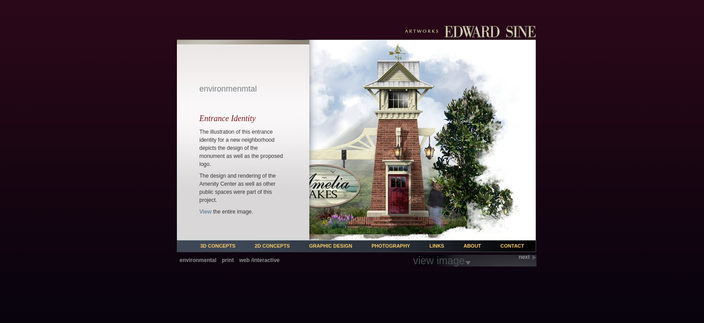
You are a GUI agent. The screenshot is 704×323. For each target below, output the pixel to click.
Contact (512, 246)
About (472, 246)
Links (436, 246)
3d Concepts (217, 246)
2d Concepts (272, 246)
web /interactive (259, 260)
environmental (198, 260)
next (524, 257)
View (205, 212)
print (228, 260)
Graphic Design (330, 246)
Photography (390, 246)
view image (439, 260)
